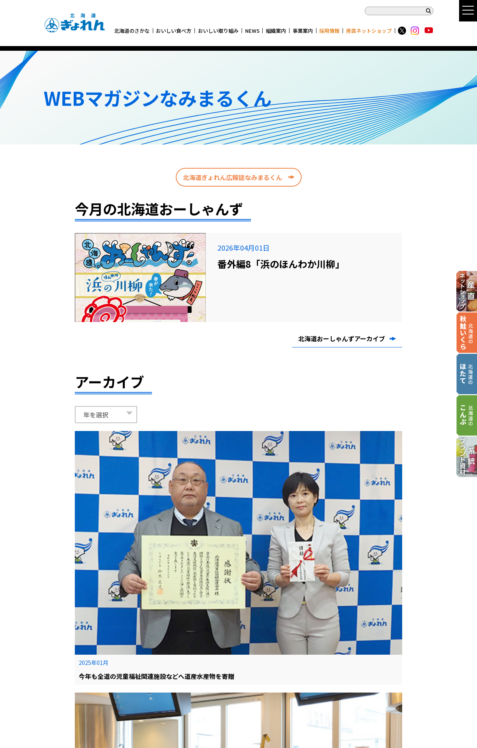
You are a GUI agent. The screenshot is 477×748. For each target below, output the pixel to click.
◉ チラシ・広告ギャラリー (247, 640)
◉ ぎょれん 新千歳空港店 (245, 659)
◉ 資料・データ (234, 650)
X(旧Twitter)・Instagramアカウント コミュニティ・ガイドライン (121, 668)
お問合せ (54, 678)
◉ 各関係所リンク (318, 631)
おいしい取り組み (218, 30)
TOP (49, 631)
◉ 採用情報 (310, 650)
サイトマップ (59, 640)
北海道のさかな (132, 30)
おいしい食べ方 (173, 30)
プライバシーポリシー (69, 650)
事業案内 (303, 30)
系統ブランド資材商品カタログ (81, 719)
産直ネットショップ (369, 30)
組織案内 (276, 30)
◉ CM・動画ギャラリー (243, 631)
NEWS (252, 30)
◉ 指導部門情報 (315, 640)
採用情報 (329, 30)
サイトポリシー (61, 659)
